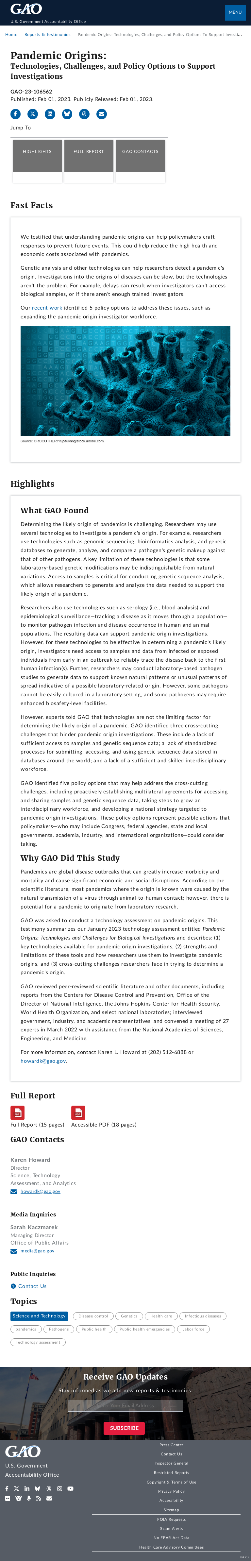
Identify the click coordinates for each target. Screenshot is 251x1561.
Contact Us (28, 1286)
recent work (47, 308)
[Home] (117, 21)
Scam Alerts (171, 1529)
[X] (35, 114)
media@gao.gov (38, 1251)
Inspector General (172, 1463)
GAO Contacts (140, 152)
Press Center (171, 1445)
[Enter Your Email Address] (125, 1406)
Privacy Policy (171, 1491)
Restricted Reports (171, 1473)
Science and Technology (39, 1316)
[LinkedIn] (52, 114)
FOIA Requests (171, 1519)
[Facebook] (18, 114)
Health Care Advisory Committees (171, 1547)
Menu (235, 12)
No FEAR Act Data (171, 1538)
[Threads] (87, 114)
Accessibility (171, 1500)
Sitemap (171, 1510)
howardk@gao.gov (43, 1061)
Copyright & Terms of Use (171, 1482)
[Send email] (104, 114)
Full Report (89, 152)
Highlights (37, 152)
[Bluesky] (70, 114)
